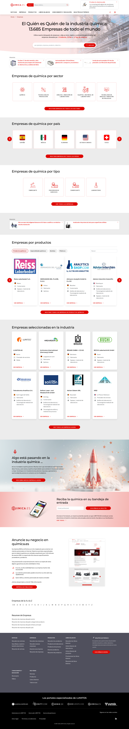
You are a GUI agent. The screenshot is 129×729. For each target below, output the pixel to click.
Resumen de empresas (36, 652)
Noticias (32, 674)
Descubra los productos (55, 641)
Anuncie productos (53, 650)
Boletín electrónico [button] (81, 12)
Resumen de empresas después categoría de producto (28, 622)
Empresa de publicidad (24, 587)
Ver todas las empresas (64, 204)
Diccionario (15, 676)
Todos (29, 5)
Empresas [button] (22, 12)
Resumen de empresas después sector (23, 619)
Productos (33, 677)
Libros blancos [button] (44, 12)
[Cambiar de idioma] (115, 12)
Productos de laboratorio (55, 644)
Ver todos (62, 520)
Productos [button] (32, 12)
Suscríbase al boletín (98, 508)
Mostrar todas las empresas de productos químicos (64, 312)
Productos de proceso (54, 647)
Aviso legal (15, 719)
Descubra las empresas (37, 641)
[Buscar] (67, 5)
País (70, 37)
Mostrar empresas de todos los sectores (64, 108)
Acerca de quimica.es (49, 713)
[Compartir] (110, 12)
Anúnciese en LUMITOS (19, 713)
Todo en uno (33, 682)
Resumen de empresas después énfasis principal (26, 625)
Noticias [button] (14, 12)
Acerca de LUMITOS (34, 713)
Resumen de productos (55, 652)
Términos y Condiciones (29, 719)
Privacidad (42, 719)
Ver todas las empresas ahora (64, 427)
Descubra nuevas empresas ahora (28, 480)
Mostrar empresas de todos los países (64, 156)
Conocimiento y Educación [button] (62, 12)
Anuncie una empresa (36, 649)
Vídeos (14, 679)
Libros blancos (34, 679)
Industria (63, 37)
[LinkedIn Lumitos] (116, 719)
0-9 (14, 605)
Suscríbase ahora (101, 652)
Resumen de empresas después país (23, 627)
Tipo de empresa (81, 37)
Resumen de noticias (18, 649)
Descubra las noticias (18, 641)
